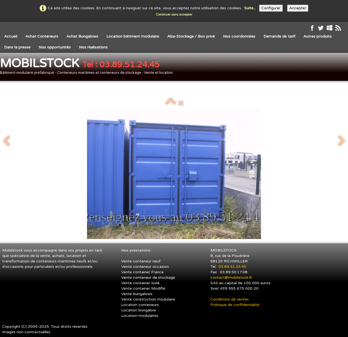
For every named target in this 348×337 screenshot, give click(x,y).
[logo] (88, 67)
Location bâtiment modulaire (132, 36)
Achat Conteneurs (41, 36)
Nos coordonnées (239, 36)
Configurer (271, 8)
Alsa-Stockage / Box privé (191, 36)
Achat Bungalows (82, 36)
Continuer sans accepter (174, 14)
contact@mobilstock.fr (231, 277)
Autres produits (317, 36)
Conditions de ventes (229, 299)
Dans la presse (17, 47)
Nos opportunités (55, 47)
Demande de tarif (279, 36)
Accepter (297, 8)
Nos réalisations (93, 47)
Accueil (10, 36)
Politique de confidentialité (234, 304)
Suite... (250, 8)
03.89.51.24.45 (233, 266)
